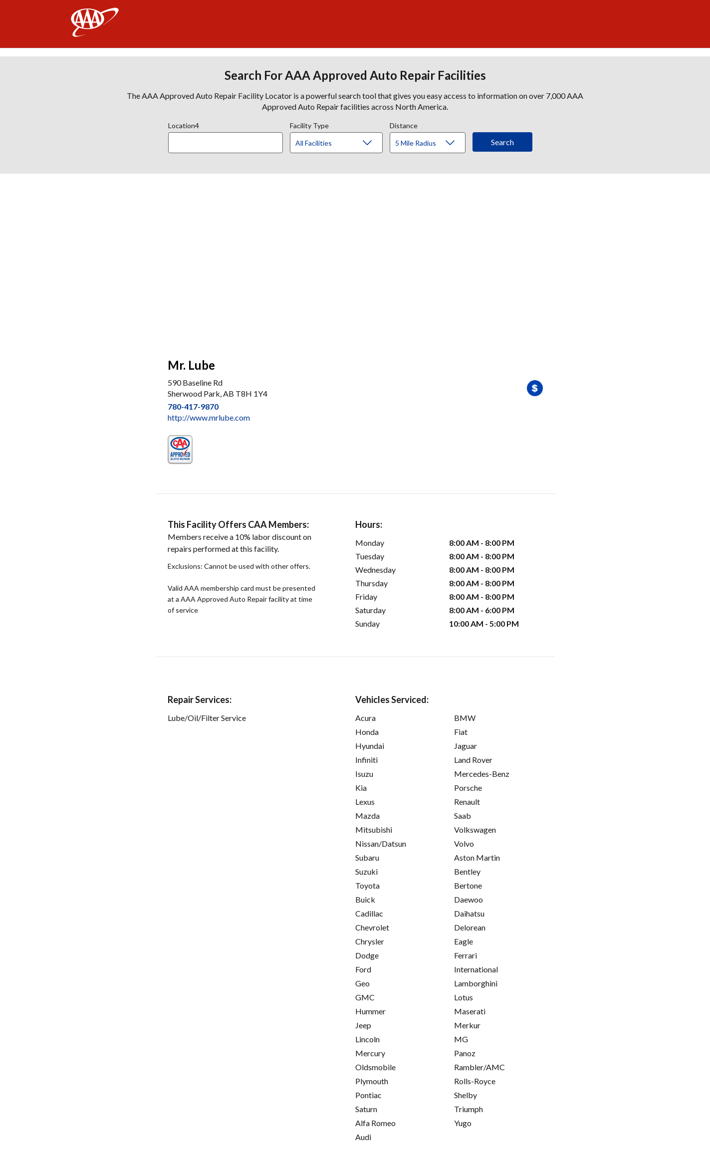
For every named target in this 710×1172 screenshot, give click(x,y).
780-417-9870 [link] (193, 406)
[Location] (225, 142)
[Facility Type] (344, 143)
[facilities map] (355, 260)
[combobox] (229, 140)
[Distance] (431, 143)
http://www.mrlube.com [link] (209, 417)
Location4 (183, 124)
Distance (404, 124)
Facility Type (309, 124)
